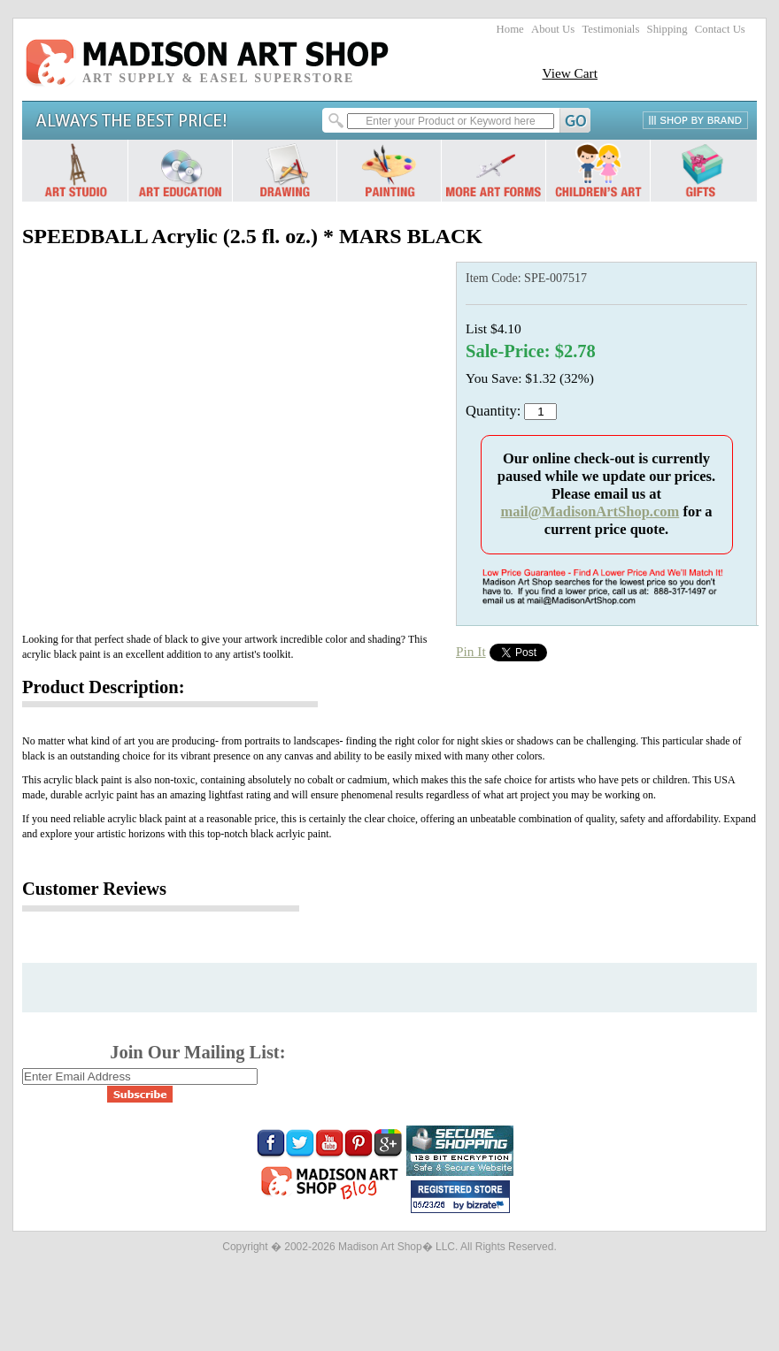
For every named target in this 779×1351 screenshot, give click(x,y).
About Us (553, 29)
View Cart (570, 72)
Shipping (667, 29)
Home (510, 29)
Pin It (471, 651)
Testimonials (610, 29)
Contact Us (720, 29)
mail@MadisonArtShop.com (589, 511)
